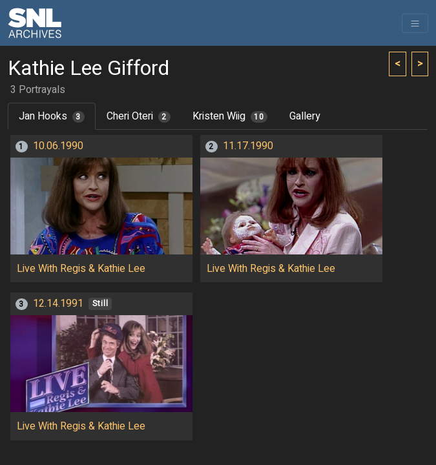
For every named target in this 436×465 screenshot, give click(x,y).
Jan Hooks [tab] (52, 116)
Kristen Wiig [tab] (230, 116)
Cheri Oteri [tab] (139, 116)
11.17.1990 (248, 146)
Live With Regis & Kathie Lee (81, 268)
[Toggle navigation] (415, 23)
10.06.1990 (58, 146)
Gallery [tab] (304, 116)
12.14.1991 (58, 303)
